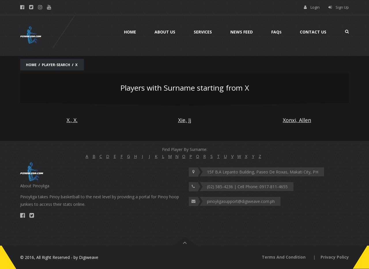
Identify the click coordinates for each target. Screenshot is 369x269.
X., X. (72, 120)
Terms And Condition (284, 257)
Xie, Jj (184, 120)
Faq (276, 32)
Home (130, 32)
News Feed (241, 32)
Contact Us (313, 32)
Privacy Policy (335, 257)
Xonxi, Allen (297, 120)
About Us (165, 32)
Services (203, 32)
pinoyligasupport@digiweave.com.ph (241, 201)
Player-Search (56, 64)
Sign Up (342, 7)
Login (315, 7)
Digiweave (88, 257)
